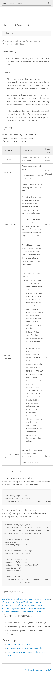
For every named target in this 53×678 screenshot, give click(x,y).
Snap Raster (26, 611)
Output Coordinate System (32, 608)
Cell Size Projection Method (37, 599)
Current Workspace (25, 602)
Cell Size (20, 599)
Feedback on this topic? (39, 670)
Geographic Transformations (15, 605)
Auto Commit (8, 599)
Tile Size (37, 611)
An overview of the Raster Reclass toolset (25, 648)
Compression (8, 602)
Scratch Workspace (11, 611)
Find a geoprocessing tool (18, 644)
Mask (32, 605)
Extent (38, 602)
